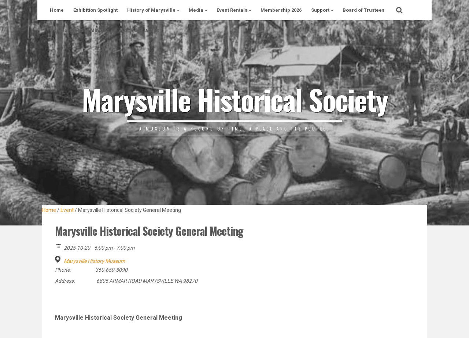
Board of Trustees (363, 10)
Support (320, 10)
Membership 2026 (281, 10)
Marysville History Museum (94, 261)
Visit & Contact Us (138, 30)
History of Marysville (151, 10)
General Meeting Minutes (79, 30)
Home (57, 10)
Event (67, 210)
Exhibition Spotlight (95, 10)
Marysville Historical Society (235, 99)
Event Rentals (232, 10)
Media (196, 10)
